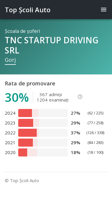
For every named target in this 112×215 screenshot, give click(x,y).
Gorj (10, 59)
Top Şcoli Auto (27, 9)
